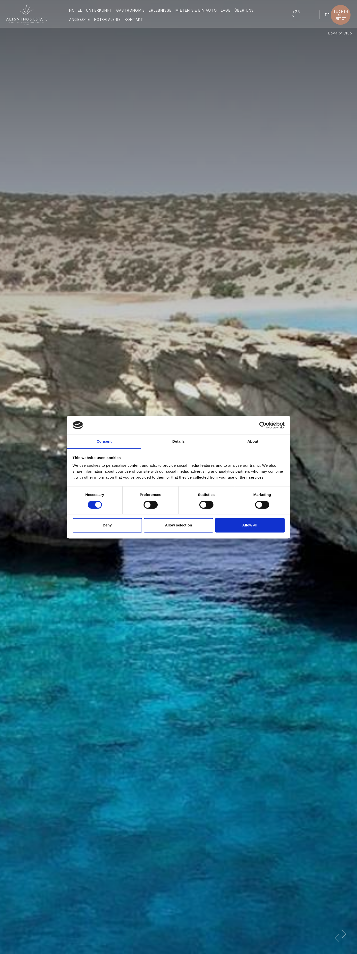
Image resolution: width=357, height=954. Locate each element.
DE (326, 15)
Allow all (249, 525)
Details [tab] (178, 441)
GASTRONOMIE (131, 11)
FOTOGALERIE (108, 20)
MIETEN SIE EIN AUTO (197, 11)
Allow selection (178, 525)
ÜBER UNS (245, 11)
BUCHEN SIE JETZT (340, 15)
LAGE (227, 11)
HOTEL (76, 11)
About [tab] (252, 441)
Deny (107, 525)
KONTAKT (135, 20)
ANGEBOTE (80, 20)
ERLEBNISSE (161, 11)
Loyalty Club (340, 33)
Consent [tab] (104, 441)
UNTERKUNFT (100, 11)
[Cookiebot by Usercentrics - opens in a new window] (263, 425)
